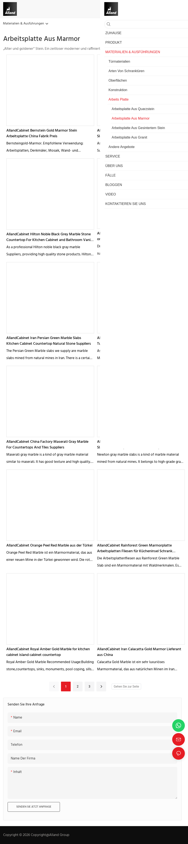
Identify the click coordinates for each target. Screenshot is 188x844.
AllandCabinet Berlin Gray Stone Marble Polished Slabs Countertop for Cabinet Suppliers (136, 133)
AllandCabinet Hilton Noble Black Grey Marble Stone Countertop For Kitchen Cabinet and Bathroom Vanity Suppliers (50, 237)
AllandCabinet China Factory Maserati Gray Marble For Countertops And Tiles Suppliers (47, 444)
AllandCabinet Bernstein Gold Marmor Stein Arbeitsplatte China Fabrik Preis (41, 133)
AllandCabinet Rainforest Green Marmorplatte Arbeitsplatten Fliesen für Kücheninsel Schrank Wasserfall (134, 548)
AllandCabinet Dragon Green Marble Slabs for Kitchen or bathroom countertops (140, 236)
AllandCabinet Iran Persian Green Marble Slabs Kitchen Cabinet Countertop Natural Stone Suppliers (48, 341)
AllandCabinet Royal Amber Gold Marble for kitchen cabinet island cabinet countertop (48, 652)
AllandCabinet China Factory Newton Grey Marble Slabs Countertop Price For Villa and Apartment (137, 444)
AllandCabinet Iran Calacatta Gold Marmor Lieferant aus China (139, 652)
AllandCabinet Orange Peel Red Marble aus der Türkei (49, 545)
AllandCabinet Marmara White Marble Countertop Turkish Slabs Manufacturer (138, 341)
